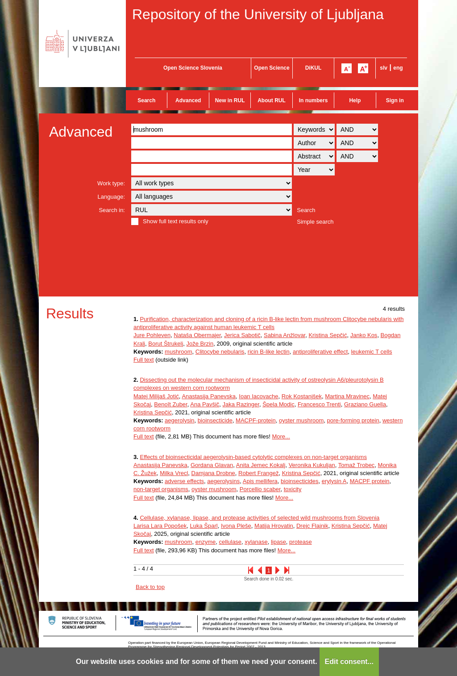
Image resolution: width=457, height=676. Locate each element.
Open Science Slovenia (192, 68)
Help (355, 100)
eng (398, 68)
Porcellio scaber (260, 489)
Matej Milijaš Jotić (156, 396)
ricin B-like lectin (269, 351)
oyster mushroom (301, 420)
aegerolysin (180, 420)
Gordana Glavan (212, 465)
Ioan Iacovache (258, 396)
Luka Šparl (203, 525)
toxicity (293, 489)
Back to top (150, 587)
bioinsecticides (300, 481)
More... (281, 436)
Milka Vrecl (174, 473)
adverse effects (184, 481)
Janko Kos (364, 335)
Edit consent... (349, 661)
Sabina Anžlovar (284, 335)
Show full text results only (175, 221)
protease (300, 541)
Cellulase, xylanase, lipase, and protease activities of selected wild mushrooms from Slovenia (259, 517)
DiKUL (313, 68)
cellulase (230, 541)
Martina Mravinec (347, 396)
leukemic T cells (371, 351)
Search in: (112, 210)
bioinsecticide (215, 420)
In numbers (313, 100)
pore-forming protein (353, 420)
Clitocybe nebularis (220, 351)
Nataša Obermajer (197, 335)
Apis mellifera (260, 481)
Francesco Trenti (319, 404)
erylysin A (334, 481)
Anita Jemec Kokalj (261, 465)
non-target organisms (160, 489)
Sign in (395, 100)
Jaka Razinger (241, 404)
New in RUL (230, 100)
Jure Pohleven (151, 335)
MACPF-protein (256, 420)
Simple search (315, 221)
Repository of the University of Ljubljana (258, 14)
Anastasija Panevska (209, 396)
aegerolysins (223, 481)
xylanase (256, 541)
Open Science (271, 68)
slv (383, 68)
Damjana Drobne (213, 473)
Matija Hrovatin (273, 525)
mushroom (178, 351)
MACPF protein (370, 481)
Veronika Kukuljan (312, 465)
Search (146, 100)
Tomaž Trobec (356, 465)
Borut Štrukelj (165, 343)
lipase (278, 541)
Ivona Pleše (236, 525)
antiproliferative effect (320, 351)
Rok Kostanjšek (302, 396)
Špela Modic (278, 404)
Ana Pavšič (204, 404)
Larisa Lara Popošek (160, 525)
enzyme (205, 541)
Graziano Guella (365, 404)
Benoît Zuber (170, 404)
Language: (111, 196)
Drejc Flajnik (312, 525)
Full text (143, 359)
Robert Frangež (258, 473)
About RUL (272, 100)
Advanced (188, 100)
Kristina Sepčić (327, 335)
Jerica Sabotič (242, 335)
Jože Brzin (200, 343)
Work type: (111, 183)
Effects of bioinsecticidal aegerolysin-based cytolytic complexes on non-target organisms (253, 457)
